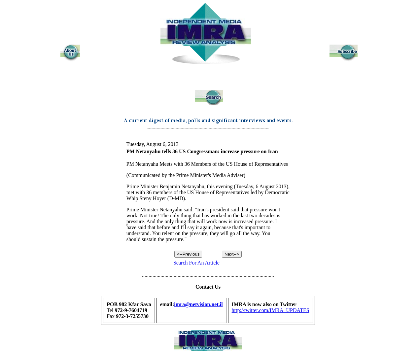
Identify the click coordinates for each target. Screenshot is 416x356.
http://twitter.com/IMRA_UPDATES (270, 310)
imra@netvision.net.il (198, 304)
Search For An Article (196, 263)
